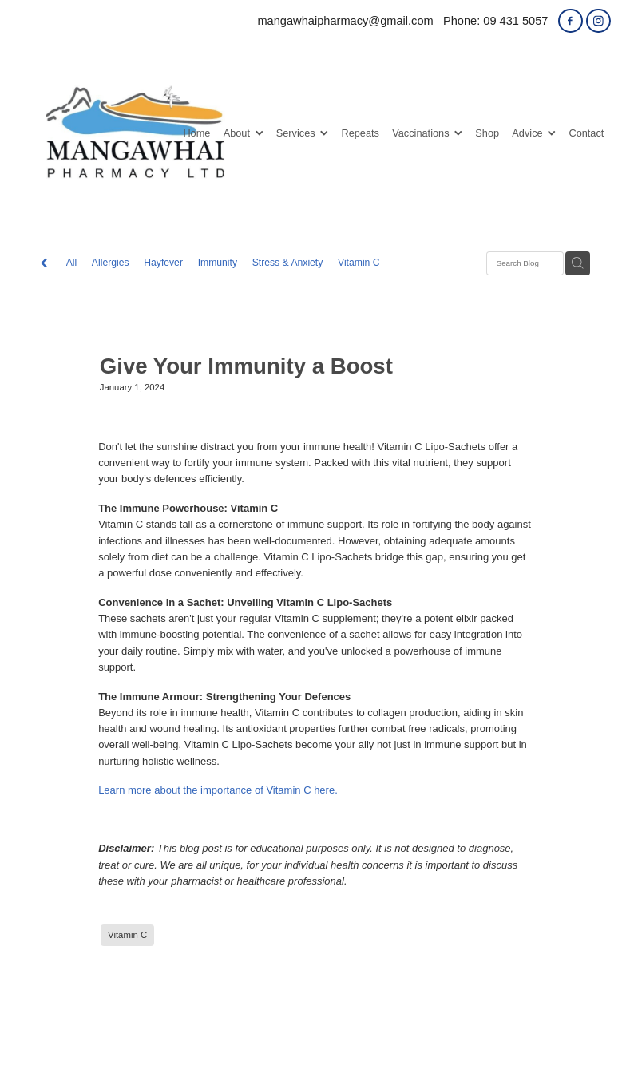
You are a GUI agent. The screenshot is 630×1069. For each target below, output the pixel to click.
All (71, 262)
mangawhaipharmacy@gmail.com (345, 20)
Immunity (217, 262)
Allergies (110, 262)
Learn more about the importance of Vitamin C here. (218, 790)
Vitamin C (359, 262)
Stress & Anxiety (287, 262)
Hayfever (163, 262)
